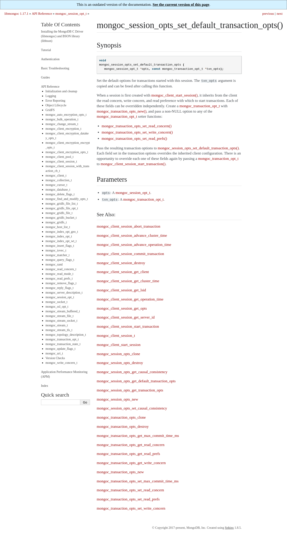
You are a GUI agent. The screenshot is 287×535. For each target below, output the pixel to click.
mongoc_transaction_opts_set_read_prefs (128, 498)
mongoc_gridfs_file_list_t (61, 203)
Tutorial (46, 50)
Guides (45, 77)
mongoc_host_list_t (57, 227)
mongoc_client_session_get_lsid (121, 289)
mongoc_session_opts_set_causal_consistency (132, 407)
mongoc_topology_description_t (65, 334)
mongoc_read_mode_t (59, 274)
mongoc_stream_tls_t (58, 330)
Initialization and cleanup (61, 91)
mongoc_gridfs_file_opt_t (61, 208)
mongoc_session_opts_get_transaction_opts (130, 389)
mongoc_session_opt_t (71, 13)
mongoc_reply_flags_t (59, 288)
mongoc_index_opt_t (58, 236)
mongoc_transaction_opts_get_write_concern (131, 461)
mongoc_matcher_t (57, 255)
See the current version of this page (181, 4)
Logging (50, 96)
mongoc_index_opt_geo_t (61, 231)
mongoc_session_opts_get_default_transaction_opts (136, 380)
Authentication (50, 59)
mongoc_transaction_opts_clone (121, 416)
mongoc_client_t (55, 175)
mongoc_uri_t (54, 353)
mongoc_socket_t (56, 302)
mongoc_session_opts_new (117, 398)
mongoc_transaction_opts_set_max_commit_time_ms (137, 480)
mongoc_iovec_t (55, 250)
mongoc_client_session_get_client (123, 270)
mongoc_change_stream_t (61, 124)
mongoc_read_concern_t (60, 269)
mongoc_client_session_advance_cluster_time (132, 234)
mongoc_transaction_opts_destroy (123, 425)
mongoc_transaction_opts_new (120, 471)
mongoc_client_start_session (118, 343)
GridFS (50, 110)
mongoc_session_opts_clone (118, 352)
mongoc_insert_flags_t (59, 245)
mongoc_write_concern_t (61, 362)
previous (268, 13)
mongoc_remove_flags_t (60, 283)
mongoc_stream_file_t (59, 316)
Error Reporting (55, 100)
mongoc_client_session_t (116, 334)
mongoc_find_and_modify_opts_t (66, 199)
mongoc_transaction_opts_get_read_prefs (128, 452)
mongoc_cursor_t (56, 185)
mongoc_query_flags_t (59, 259)
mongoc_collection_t (58, 180)
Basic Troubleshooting (55, 68)
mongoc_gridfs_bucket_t (61, 217)
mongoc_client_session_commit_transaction (130, 252)
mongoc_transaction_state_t (62, 344)
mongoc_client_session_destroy (121, 261)
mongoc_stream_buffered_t (62, 311)
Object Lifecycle (55, 105)
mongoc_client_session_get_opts (122, 307)
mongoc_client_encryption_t (63, 128)
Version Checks (55, 358)
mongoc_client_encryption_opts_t (66, 152)
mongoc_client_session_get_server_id (126, 316)
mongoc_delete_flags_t (60, 194)
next (280, 13)
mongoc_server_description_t (63, 292)
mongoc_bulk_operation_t (61, 119)
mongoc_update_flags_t (60, 348)
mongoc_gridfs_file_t (58, 213)
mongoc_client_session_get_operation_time (130, 298)
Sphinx (229, 526)
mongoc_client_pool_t (59, 156)
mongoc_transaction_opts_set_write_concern (131, 507)
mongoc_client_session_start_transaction (128, 325)
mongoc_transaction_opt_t (62, 339)
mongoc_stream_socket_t (61, 320)
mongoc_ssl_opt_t (56, 306)
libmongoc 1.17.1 (16, 13)
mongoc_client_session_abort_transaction (128, 225)
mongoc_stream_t (56, 325)
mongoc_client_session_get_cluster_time (128, 280)
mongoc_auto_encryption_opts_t (65, 114)
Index (44, 385)
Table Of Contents (60, 24)
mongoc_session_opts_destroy (120, 361)
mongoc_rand (54, 264)
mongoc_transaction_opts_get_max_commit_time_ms (138, 434)
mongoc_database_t (57, 189)
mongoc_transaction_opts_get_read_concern (130, 443)
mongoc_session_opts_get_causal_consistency (132, 370)
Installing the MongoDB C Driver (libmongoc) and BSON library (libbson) (62, 36)
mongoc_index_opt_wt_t (61, 241)
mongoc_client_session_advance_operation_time (134, 243)
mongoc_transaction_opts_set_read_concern (130, 489)
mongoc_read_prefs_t (59, 278)
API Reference (42, 13)
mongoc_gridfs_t (56, 222)
